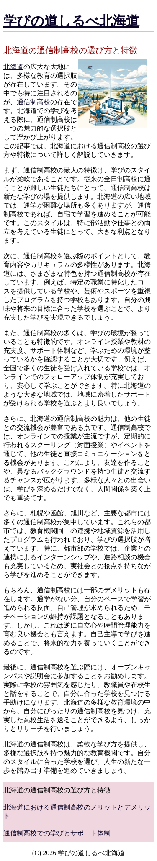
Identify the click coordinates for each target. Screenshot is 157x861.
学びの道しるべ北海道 (71, 20)
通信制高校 (33, 101)
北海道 (13, 66)
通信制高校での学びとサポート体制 (57, 833)
